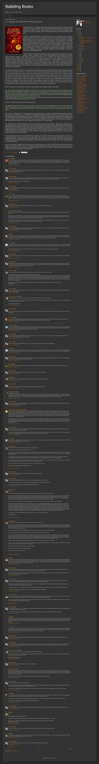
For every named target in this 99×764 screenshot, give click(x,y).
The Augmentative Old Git (82, 105)
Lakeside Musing (80, 90)
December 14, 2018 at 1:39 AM (13, 554)
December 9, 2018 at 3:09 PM (13, 305)
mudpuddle (10, 194)
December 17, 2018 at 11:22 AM (14, 646)
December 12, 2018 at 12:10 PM (14, 398)
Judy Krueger (10, 317)
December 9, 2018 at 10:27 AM (13, 250)
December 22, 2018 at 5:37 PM (13, 708)
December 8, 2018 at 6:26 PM (13, 182)
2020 (79, 32)
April (79, 55)
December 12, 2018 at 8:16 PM (13, 423)
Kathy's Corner (11, 325)
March (80, 57)
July (79, 51)
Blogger (54, 758)
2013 (79, 68)
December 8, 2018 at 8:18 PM (13, 207)
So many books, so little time (13, 296)
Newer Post (8, 749)
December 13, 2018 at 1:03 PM (13, 468)
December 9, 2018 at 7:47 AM (13, 239)
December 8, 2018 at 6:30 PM (13, 190)
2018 (79, 35)
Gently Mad (79, 82)
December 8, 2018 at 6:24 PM (13, 172)
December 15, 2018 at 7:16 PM (13, 603)
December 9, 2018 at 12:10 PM (13, 285)
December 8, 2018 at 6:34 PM (13, 200)
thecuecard (10, 158)
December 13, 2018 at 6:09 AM (13, 434)
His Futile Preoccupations (81, 84)
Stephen (9, 377)
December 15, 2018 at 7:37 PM (13, 613)
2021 (79, 30)
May (79, 54)
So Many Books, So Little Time (82, 102)
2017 (79, 62)
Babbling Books (19, 6)
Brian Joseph (10, 168)
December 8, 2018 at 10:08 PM (13, 222)
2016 (79, 64)
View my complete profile (86, 22)
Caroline (9, 626)
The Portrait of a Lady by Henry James (85, 40)
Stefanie (9, 348)
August (80, 49)
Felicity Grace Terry (12, 391)
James (9, 234)
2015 (79, 65)
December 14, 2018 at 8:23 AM (13, 575)
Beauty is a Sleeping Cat (81, 76)
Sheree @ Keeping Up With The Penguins (16, 409)
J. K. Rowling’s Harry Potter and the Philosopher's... (84, 43)
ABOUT (10, 15)
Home (5, 15)
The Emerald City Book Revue (82, 108)
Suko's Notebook (80, 103)
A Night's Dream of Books (81, 75)
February (80, 59)
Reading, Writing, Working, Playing (83, 98)
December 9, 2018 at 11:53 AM (13, 258)
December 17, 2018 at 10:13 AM (14, 632)
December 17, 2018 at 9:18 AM (13, 623)
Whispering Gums (11, 669)
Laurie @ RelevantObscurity (13, 210)
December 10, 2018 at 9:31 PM (13, 380)
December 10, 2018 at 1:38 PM (13, 367)
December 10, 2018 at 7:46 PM (13, 373)
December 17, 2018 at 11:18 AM (14, 638)
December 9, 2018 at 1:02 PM (13, 292)
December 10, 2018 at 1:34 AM (13, 330)
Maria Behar (10, 446)
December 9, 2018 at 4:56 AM (13, 230)
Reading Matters (80, 97)
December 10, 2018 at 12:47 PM (14, 360)
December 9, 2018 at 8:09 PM (13, 321)
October (80, 46)
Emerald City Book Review (82, 80)
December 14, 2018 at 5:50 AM (13, 564)
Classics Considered (81, 79)
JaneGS (9, 693)
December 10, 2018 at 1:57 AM (13, 338)
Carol (9, 557)
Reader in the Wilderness (81, 95)
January (80, 60)
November (81, 45)
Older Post (70, 749)
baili (9, 712)
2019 (79, 33)
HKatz (9, 733)
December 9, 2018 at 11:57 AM (13, 267)
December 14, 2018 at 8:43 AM (13, 591)
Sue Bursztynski (11, 594)
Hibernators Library (80, 83)
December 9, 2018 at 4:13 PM (13, 313)
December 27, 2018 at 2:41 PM (13, 737)
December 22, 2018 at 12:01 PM (14, 702)
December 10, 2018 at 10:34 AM (14, 352)
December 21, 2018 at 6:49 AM (13, 677)
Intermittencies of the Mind (82, 86)
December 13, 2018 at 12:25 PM (14, 442)
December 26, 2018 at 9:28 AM (13, 723)
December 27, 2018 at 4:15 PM (13, 744)
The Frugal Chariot (80, 109)
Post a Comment (10, 746)
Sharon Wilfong (11, 176)
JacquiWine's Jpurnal (81, 87)
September (81, 48)
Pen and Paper (80, 94)
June (80, 52)
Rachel (9, 616)
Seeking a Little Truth (81, 99)
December (81, 36)
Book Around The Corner (81, 78)
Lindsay (9, 438)
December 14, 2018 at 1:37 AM (13, 517)
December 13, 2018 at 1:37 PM (13, 486)
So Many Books (80, 101)
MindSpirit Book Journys (81, 91)
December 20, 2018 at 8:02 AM (13, 665)
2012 (79, 70)
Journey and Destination (81, 88)
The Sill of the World (81, 110)
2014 (79, 67)
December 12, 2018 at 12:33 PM (14, 405)
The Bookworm (11, 270)
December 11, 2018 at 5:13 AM (13, 388)
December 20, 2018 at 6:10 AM (13, 658)
